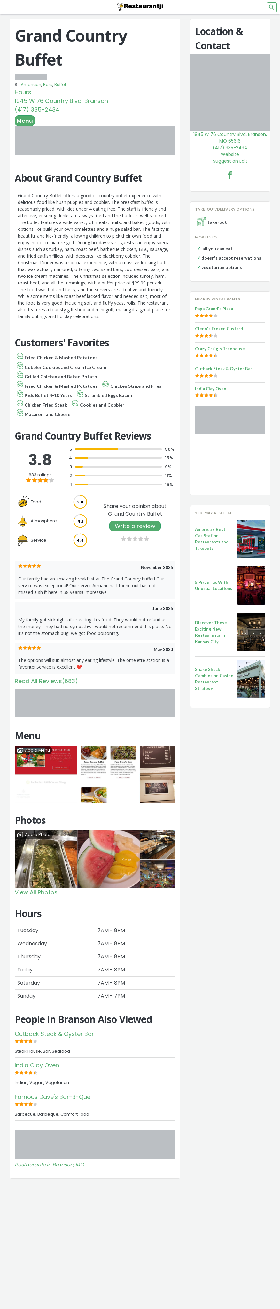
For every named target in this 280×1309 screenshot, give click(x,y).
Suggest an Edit (230, 161)
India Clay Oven (37, 1065)
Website (230, 154)
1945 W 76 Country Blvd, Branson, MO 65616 (230, 137)
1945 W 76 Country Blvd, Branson (61, 101)
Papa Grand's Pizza (214, 308)
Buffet (60, 85)
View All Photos (36, 892)
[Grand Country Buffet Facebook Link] (230, 175)
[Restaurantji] (140, 6)
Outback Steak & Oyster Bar (54, 1034)
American (31, 85)
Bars (47, 85)
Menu (25, 121)
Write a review (135, 526)
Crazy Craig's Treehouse (220, 348)
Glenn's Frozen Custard (219, 328)
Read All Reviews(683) (46, 681)
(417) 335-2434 (37, 109)
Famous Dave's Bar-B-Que (52, 1097)
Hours (23, 92)
